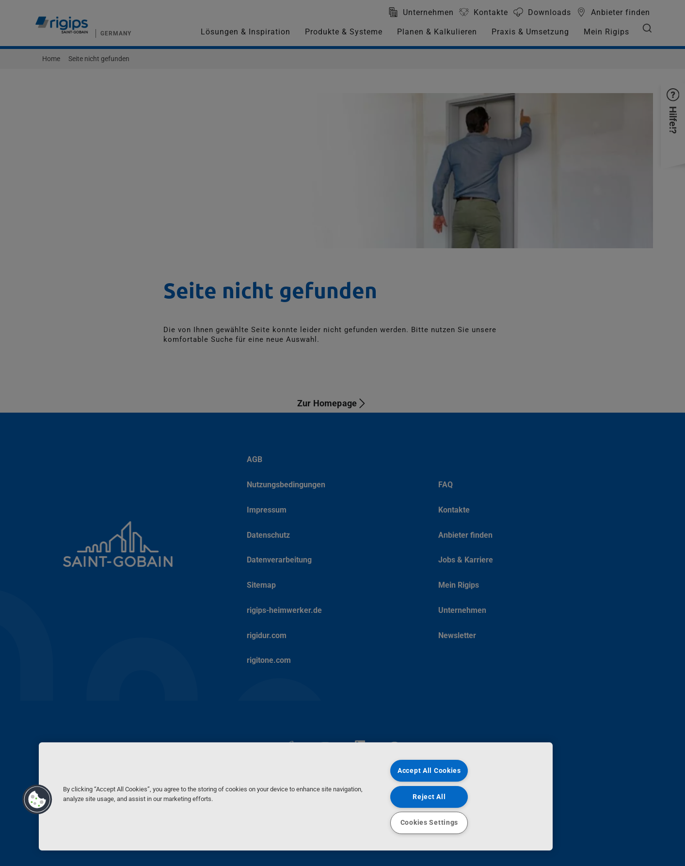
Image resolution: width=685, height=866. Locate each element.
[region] (296, 796)
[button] (37, 799)
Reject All (429, 797)
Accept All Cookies (429, 771)
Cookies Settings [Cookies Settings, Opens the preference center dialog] (429, 822)
